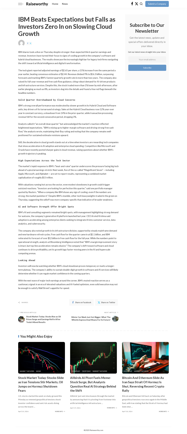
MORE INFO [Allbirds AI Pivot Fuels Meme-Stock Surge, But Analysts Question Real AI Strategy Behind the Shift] (112, 408)
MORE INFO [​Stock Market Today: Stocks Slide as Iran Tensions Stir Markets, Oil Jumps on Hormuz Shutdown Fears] (60, 411)
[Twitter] (136, 4)
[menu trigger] (22, 4)
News (39, 371)
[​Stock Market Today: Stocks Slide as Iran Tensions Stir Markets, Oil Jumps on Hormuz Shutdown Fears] (41, 358)
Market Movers (27, 371)
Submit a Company (157, 3)
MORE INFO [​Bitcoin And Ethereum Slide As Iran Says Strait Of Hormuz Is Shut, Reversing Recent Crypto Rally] (164, 411)
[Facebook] (132, 4)
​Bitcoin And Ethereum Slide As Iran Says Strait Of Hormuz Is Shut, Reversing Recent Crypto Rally (145, 384)
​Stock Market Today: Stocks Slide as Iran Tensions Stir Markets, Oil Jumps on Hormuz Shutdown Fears (41, 384)
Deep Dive (86, 371)
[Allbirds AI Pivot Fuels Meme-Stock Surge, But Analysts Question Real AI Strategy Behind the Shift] (93, 358)
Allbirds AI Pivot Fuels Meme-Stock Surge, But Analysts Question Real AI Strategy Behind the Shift (92, 384)
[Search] (141, 4)
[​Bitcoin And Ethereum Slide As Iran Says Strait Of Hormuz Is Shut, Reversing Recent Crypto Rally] (145, 358)
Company (76, 371)
